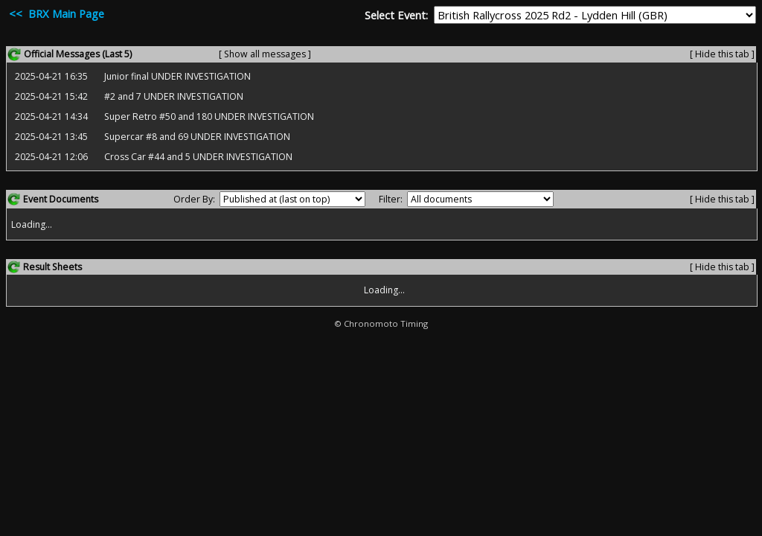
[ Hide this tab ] (722, 54)
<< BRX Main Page (55, 13)
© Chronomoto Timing (381, 323)
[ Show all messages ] (265, 54)
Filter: (391, 199)
